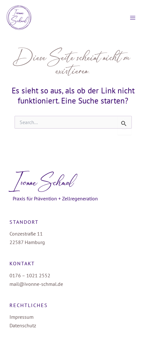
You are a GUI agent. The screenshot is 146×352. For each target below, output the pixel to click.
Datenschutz (23, 325)
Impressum (22, 316)
